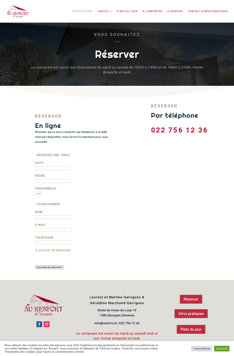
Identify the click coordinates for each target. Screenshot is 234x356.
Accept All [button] (221, 348)
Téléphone (44, 237)
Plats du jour (127, 11)
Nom (38, 212)
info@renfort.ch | (107, 323)
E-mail (40, 225)
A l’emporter (152, 11)
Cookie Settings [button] (201, 348)
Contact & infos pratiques (208, 11)
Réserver (191, 299)
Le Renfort (175, 11)
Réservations (82, 11)
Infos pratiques (191, 313)
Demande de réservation (50, 267)
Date (39, 163)
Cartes (102, 11)
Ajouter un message (53, 250)
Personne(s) (45, 188)
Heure (40, 175)
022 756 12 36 (179, 130)
